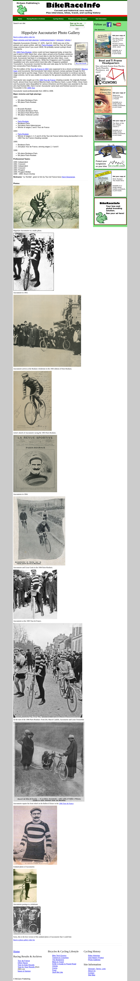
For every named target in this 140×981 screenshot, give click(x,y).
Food (54, 970)
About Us (91, 971)
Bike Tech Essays (59, 956)
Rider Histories (94, 956)
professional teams (47, 40)
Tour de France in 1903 (40, 69)
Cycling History (58, 19)
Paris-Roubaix (47, 45)
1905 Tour (31, 88)
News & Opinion (24, 971)
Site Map (91, 975)
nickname (60, 40)
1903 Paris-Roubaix (24, 52)
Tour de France (24, 961)
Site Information (101, 19)
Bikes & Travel (58, 962)
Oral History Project (96, 958)
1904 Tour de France (47, 80)
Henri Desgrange (68, 177)
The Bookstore (58, 960)
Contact (91, 973)
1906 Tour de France (66, 803)
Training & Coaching (60, 958)
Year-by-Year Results (26, 967)
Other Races (23, 963)
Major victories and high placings (26, 40)
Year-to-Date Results (26, 965)
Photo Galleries (94, 960)
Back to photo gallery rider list (24, 37)
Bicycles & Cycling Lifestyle (77, 19)
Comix (54, 968)
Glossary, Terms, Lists (97, 969)
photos (67, 40)
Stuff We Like (57, 972)
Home (20, 19)
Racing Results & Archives (36, 19)
